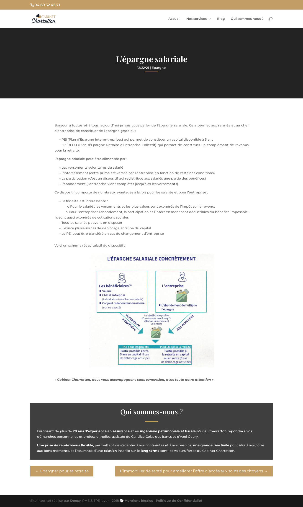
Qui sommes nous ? (247, 19)
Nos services (196, 19)
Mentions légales (139, 501)
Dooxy (75, 501)
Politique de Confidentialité (179, 501)
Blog (221, 19)
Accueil (174, 19)
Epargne (159, 68)
